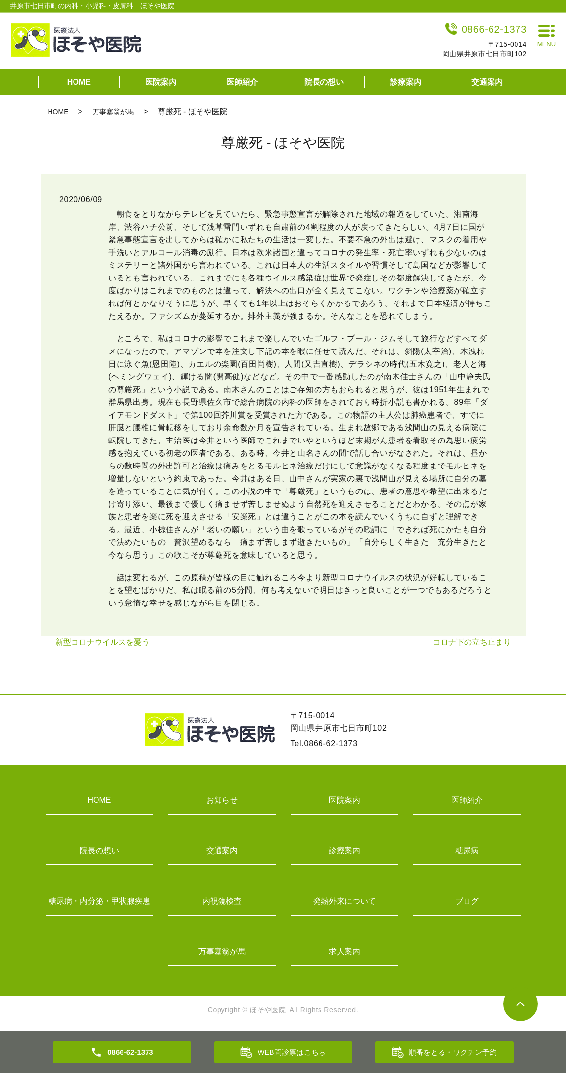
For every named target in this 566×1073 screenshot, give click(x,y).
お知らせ (222, 800)
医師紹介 (242, 82)
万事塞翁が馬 (113, 112)
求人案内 (344, 951)
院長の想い (324, 82)
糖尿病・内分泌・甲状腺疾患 (99, 901)
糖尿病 (467, 850)
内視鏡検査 (222, 901)
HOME (79, 82)
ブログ (467, 901)
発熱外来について (344, 901)
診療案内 (405, 82)
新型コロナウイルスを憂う (102, 642)
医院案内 (160, 82)
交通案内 (487, 82)
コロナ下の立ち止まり (472, 642)
